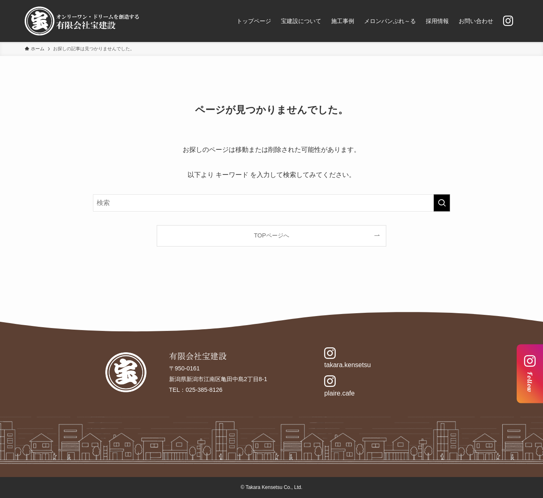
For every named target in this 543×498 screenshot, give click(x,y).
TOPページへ (271, 235)
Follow (529, 373)
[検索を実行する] (442, 203)
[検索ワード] (271, 203)
